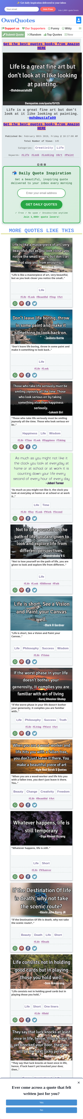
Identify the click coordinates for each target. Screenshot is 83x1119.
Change (31, 805)
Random (35, 34)
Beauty (18, 805)
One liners (51, 1020)
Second (58, 525)
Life (60, 157)
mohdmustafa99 (42, 122)
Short (45, 876)
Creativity (44, 157)
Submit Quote (15, 34)
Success (48, 661)
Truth (63, 733)
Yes (41, 1102)
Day (31, 525)
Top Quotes (54, 34)
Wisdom (54, 446)
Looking (48, 164)
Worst (47, 740)
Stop (53, 310)
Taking (61, 453)
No (41, 1110)
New (70, 34)
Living (37, 740)
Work (48, 525)
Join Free (48, 9)
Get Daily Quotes (41, 216)
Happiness (30, 446)
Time (29, 453)
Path (56, 596)
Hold (46, 1026)
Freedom (63, 805)
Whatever (45, 883)
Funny (55, 28)
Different (46, 596)
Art (60, 164)
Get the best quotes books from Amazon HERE (41, 47)
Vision (45, 668)
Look (36, 164)
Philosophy (31, 661)
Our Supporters (35, 28)
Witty (68, 28)
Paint (70, 164)
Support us (12, 28)
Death (38, 948)
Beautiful (43, 310)
